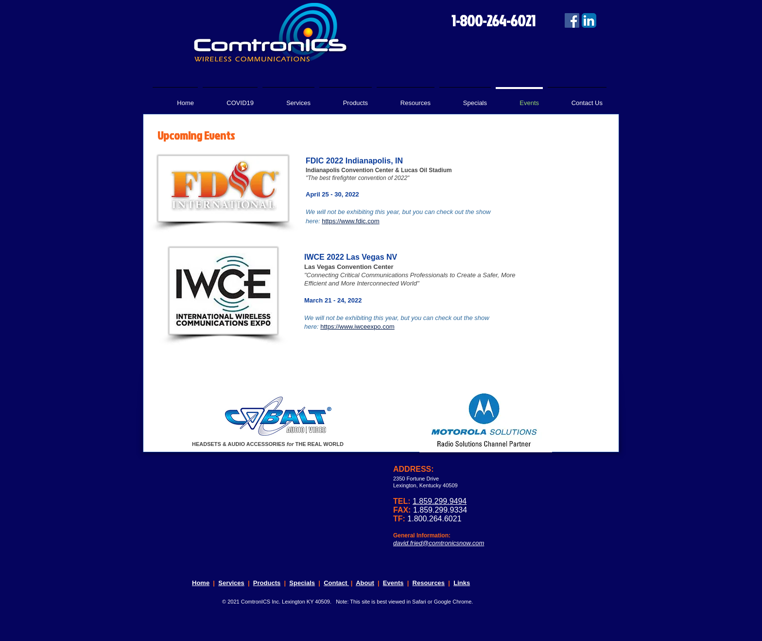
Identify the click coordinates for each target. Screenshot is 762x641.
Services (231, 583)
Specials (302, 583)
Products (266, 583)
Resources (429, 583)
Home (200, 583)
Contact (336, 583)
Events (393, 583)
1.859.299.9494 (440, 501)
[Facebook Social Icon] (572, 20)
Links (461, 583)
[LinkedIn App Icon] (589, 20)
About (365, 583)
